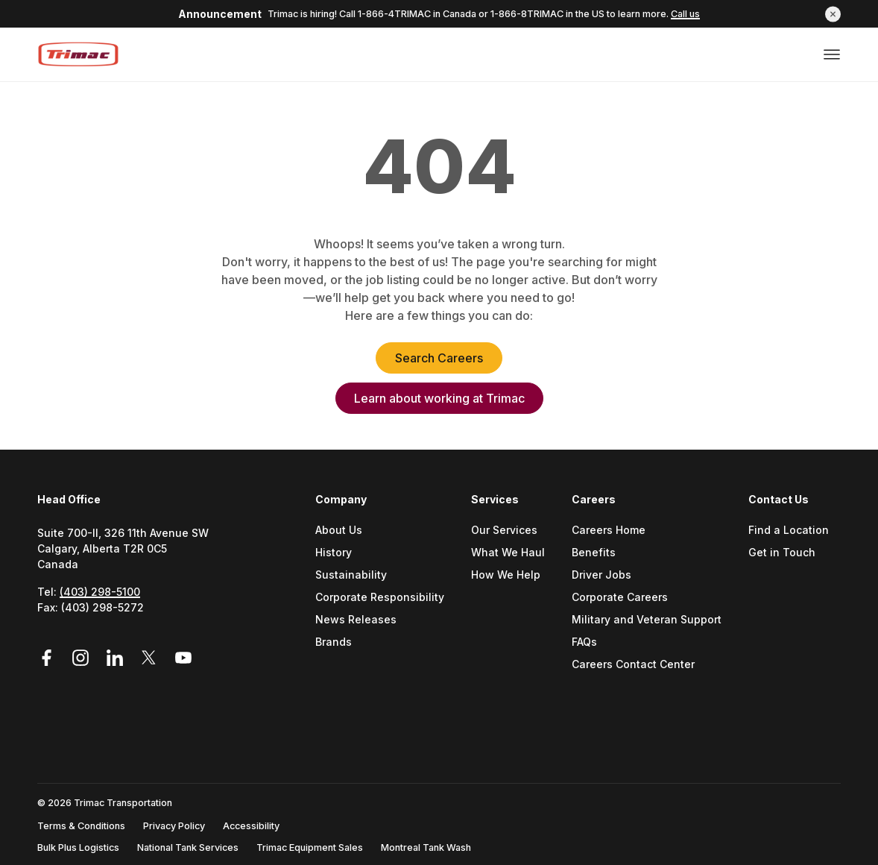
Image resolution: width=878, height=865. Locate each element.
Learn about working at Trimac (439, 398)
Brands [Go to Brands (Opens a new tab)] (333, 642)
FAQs (584, 642)
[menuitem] (385, 601)
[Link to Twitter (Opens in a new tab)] (151, 658)
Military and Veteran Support (646, 620)
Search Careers (439, 357)
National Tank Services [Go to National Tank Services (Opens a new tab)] (188, 847)
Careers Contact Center (633, 664)
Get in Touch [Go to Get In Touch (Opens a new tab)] (781, 553)
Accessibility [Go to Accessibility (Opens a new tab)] (251, 825)
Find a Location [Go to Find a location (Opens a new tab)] (788, 530)
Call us (685, 13)
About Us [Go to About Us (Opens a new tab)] (338, 530)
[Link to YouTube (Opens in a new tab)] (183, 658)
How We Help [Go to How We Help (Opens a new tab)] (505, 575)
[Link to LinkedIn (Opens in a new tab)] (117, 658)
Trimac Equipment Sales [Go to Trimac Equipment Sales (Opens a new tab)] (309, 847)
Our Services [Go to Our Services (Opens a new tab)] (504, 530)
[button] (833, 14)
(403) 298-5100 (100, 591)
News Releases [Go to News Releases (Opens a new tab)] (356, 620)
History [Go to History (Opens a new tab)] (333, 553)
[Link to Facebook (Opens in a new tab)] (51, 658)
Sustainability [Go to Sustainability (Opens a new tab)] (351, 575)
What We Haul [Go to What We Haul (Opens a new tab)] (508, 553)
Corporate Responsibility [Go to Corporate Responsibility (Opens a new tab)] (379, 597)
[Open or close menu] (832, 54)
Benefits (594, 553)
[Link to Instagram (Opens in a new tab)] (83, 658)
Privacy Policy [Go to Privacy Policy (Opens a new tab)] (174, 825)
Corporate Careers (620, 597)
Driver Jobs (601, 575)
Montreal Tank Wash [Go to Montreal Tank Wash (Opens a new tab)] (426, 847)
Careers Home (608, 530)
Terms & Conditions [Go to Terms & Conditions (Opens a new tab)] (81, 825)
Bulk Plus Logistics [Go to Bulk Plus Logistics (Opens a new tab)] (78, 847)
